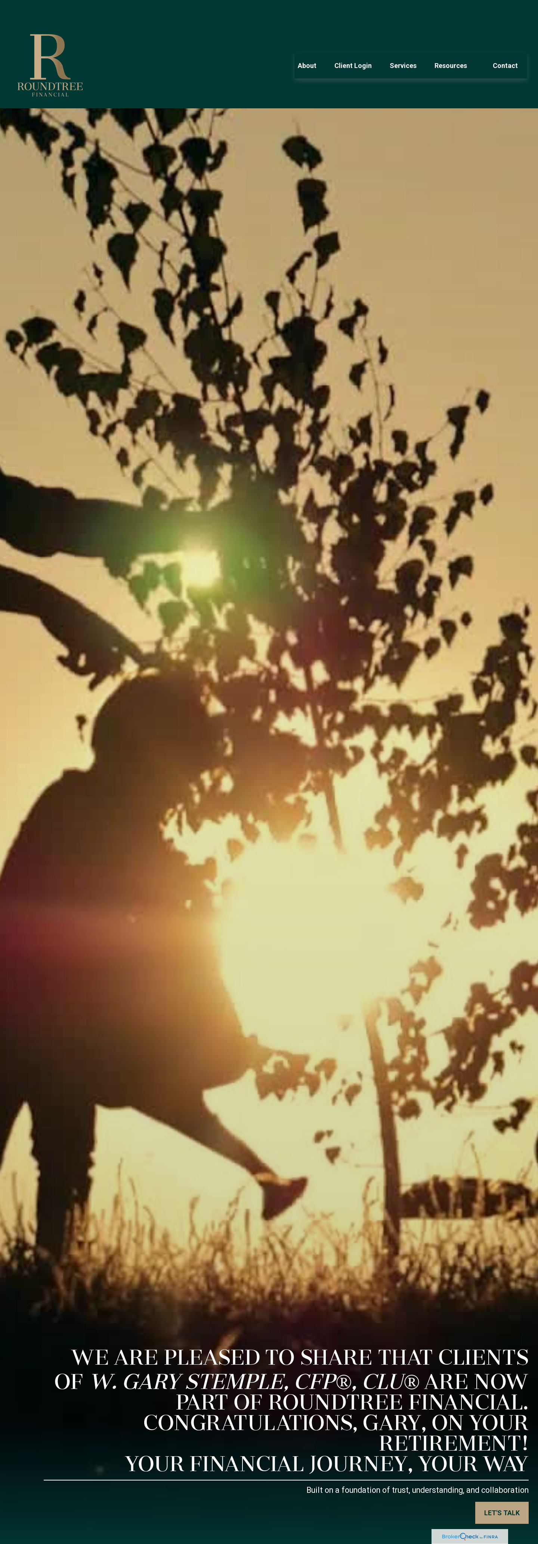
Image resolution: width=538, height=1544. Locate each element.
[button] (307, 43)
